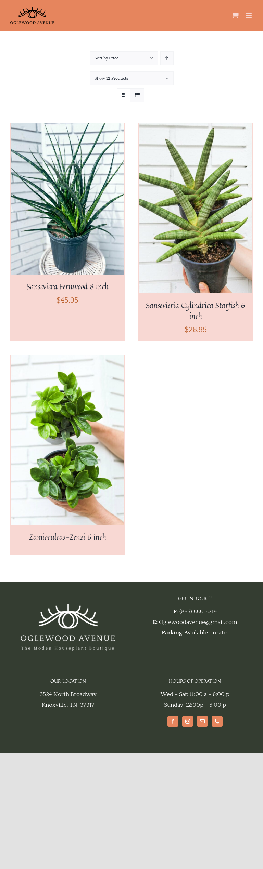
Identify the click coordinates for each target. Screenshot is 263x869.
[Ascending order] (167, 58)
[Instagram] (187, 721)
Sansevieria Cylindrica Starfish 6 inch (195, 310)
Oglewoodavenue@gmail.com (198, 622)
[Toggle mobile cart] (235, 15)
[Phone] (217, 721)
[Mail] (202, 721)
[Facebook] (172, 721)
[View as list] (137, 95)
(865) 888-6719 (198, 612)
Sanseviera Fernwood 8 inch (67, 286)
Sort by (106, 58)
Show (111, 78)
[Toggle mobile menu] (249, 15)
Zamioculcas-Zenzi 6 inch (67, 537)
